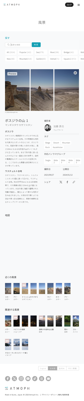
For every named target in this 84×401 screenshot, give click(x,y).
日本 (40, 332)
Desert (56, 142)
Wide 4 (71, 161)
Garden (41, 58)
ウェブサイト (58, 130)
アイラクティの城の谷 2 (16, 297)
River (54, 52)
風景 (42, 22)
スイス (75, 332)
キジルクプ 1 (50, 297)
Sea (40, 52)
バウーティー (8, 329)
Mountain (25, 58)
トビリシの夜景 (19, 329)
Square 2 (70, 58)
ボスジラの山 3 (59, 297)
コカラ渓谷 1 (8, 297)
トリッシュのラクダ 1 (30, 297)
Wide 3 (63, 161)
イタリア (8, 355)
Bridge (69, 52)
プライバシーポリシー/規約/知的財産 (55, 394)
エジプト (8, 332)
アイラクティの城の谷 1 (67, 297)
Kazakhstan (58, 147)
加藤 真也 (59, 126)
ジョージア (17, 332)
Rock (47, 147)
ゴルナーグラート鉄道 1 (76, 329)
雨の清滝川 (67, 329)
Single (47, 160)
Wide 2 (56, 161)
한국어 (61, 368)
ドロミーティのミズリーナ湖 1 (16, 353)
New (11, 58)
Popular (25, 52)
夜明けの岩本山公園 (46, 329)
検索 (36, 45)
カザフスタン (25, 125)
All (11, 52)
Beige (47, 142)
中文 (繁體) (72, 368)
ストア (69, 4)
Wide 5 (78, 161)
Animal (54, 58)
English (42, 368)
